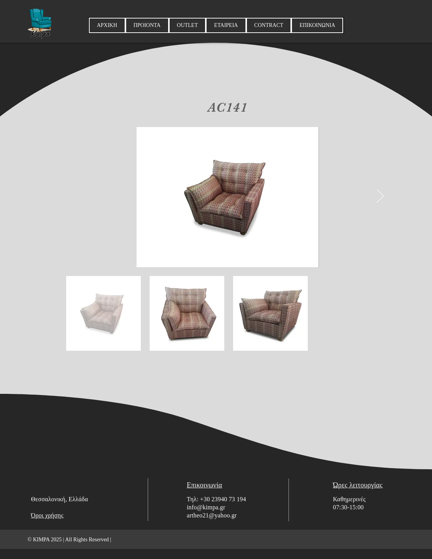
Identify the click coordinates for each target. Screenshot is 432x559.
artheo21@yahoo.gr (212, 515)
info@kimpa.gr (206, 507)
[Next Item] (380, 196)
